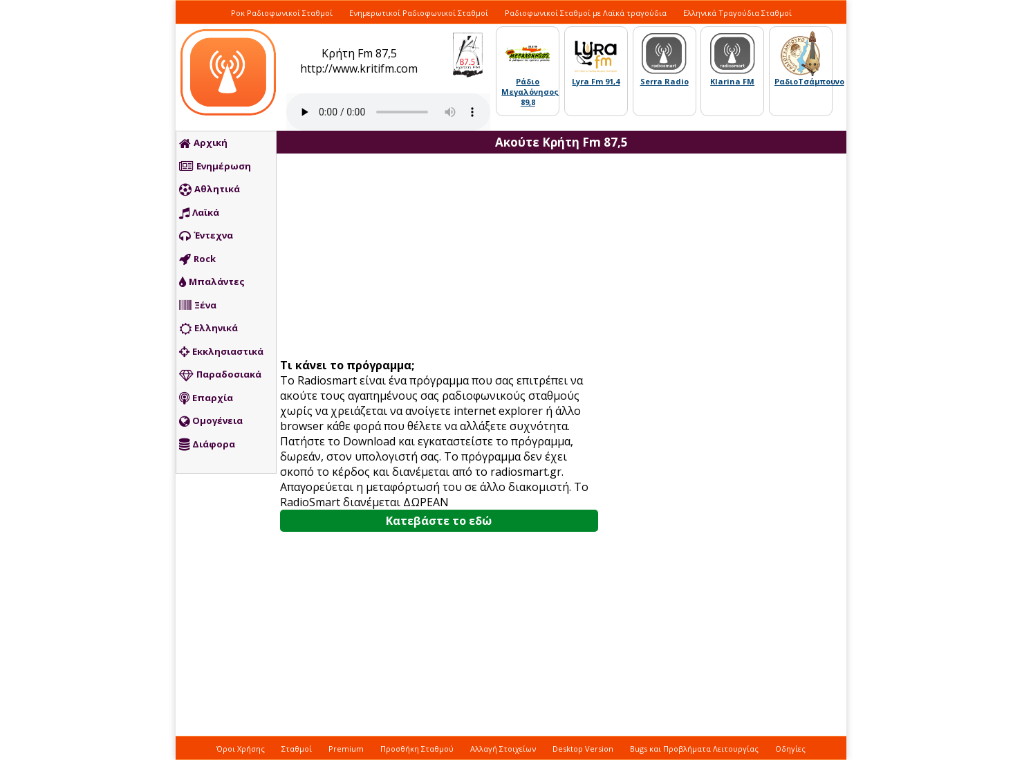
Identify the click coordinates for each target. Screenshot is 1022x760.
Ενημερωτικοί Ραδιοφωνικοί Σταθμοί (418, 13)
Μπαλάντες (212, 282)
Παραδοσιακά (220, 375)
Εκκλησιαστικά (221, 352)
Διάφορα (207, 445)
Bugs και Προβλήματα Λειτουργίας (694, 748)
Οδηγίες (790, 748)
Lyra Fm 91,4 (596, 81)
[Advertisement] (444, 257)
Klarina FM (732, 81)
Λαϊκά (199, 213)
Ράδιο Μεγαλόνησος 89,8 (530, 91)
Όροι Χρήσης (240, 748)
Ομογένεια (211, 421)
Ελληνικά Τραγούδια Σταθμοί (737, 13)
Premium (346, 748)
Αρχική (203, 143)
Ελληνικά (208, 328)
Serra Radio (664, 81)
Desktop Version (582, 748)
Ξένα (197, 306)
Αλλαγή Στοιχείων (503, 748)
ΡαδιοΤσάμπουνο (809, 81)
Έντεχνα (206, 236)
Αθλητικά (209, 189)
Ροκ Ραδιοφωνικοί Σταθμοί (282, 13)
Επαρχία (206, 398)
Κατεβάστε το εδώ (439, 520)
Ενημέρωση (215, 167)
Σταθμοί (296, 748)
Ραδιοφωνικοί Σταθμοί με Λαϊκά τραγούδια (586, 13)
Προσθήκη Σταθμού (417, 748)
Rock (197, 259)
